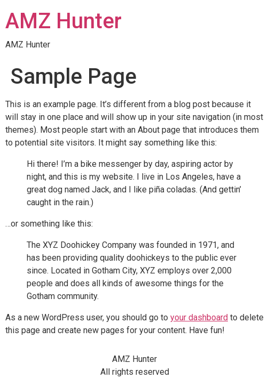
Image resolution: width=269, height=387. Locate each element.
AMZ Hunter (63, 21)
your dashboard (199, 317)
